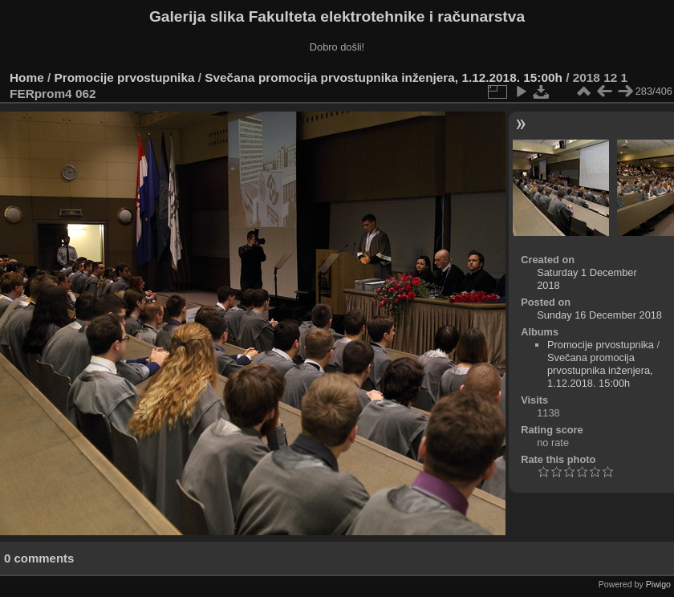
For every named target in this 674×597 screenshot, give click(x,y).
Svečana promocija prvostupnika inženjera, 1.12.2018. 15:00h (383, 77)
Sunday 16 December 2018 (599, 315)
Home (27, 77)
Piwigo (658, 584)
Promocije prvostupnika (125, 77)
